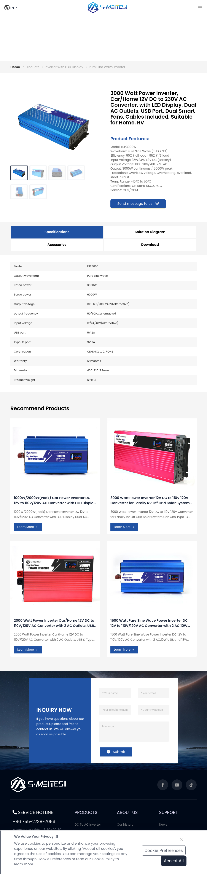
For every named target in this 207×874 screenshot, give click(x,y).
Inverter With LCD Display (64, 67)
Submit (116, 751)
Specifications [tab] (57, 231)
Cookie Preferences (164, 850)
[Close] (181, 839)
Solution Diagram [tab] (150, 231)
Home (15, 67)
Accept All (174, 860)
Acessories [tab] (57, 244)
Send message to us (138, 203)
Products (32, 67)
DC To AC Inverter (88, 824)
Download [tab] (150, 244)
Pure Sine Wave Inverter (107, 67)
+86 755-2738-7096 (34, 821)
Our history (125, 824)
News (163, 824)
